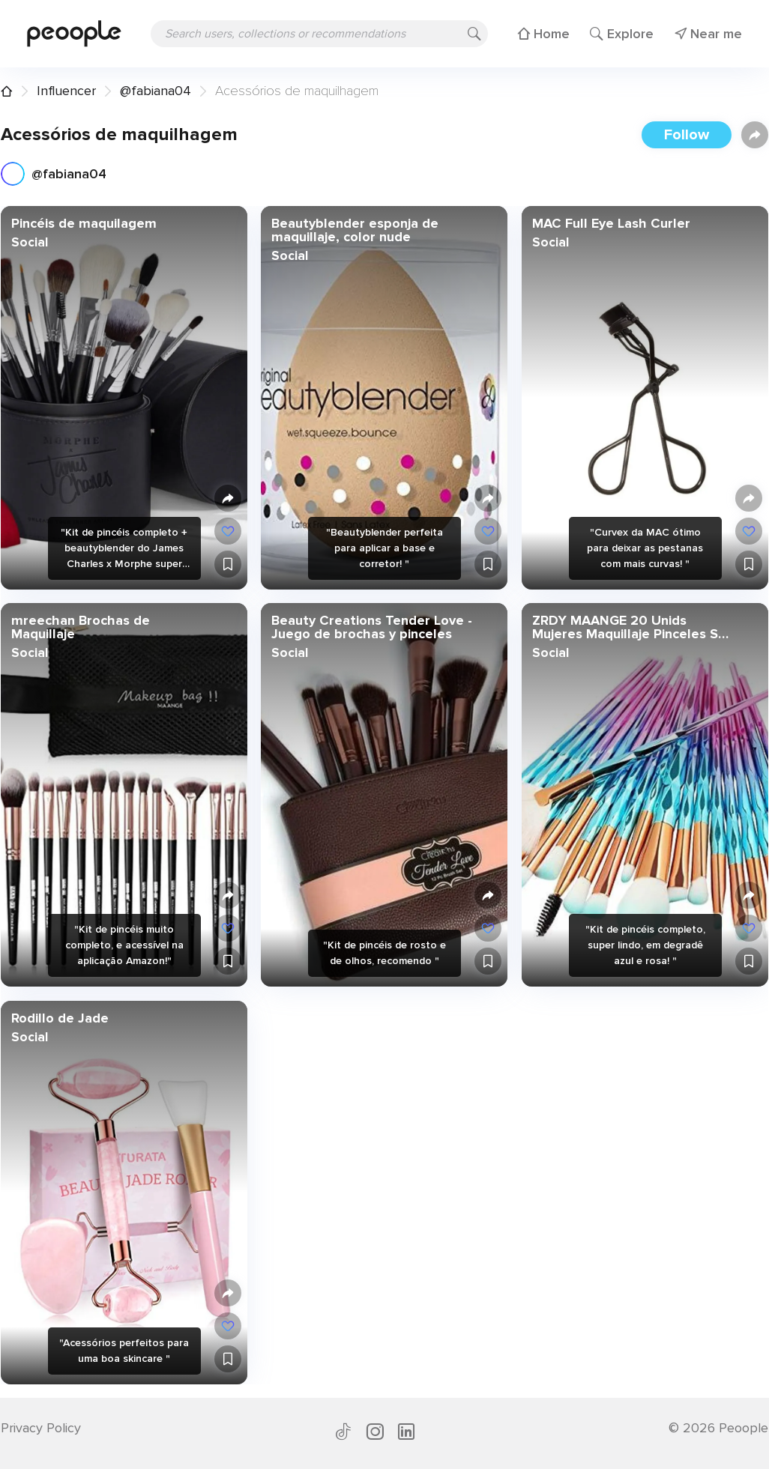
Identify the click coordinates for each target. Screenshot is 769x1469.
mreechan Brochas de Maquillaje (80, 627)
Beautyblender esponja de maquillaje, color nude (354, 229)
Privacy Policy (41, 1428)
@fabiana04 (155, 90)
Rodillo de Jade (60, 1017)
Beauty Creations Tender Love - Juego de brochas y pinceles (371, 627)
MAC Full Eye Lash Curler (610, 223)
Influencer (66, 90)
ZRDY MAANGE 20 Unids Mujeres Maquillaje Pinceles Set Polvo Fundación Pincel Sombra (631, 627)
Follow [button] (686, 135)
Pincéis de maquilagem (84, 223)
